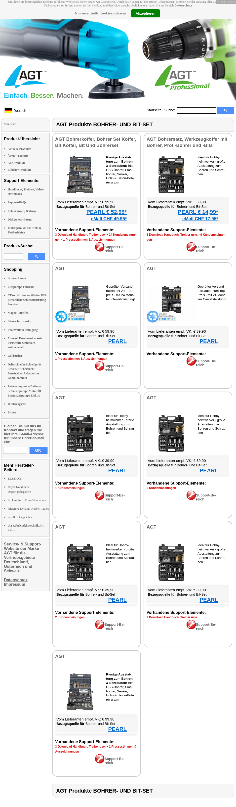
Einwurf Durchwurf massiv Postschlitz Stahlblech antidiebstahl (25, 343)
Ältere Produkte (18, 156)
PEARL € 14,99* (198, 212)
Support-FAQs (17, 202)
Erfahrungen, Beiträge (22, 211)
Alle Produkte (16, 163)
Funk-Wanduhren (27, 500)
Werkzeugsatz (17, 404)
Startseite (154, 110)
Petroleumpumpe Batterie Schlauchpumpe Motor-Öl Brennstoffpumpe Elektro (24, 391)
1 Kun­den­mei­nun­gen (70, 488)
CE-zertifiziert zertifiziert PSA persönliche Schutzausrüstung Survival (27, 300)
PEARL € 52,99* (106, 212)
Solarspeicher (20, 517)
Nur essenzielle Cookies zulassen (100, 13)
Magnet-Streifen (18, 312)
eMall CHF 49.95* (109, 218)
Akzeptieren (145, 13)
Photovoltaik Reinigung (23, 330)
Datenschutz (183, 5)
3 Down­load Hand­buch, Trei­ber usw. (80, 234)
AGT (60, 268)
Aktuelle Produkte (19, 149)
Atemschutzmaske (19, 321)
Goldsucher (15, 356)
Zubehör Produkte (19, 170)
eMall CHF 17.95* (200, 218)
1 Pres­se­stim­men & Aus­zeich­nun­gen (89, 239)
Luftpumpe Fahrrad (21, 287)
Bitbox (12, 412)
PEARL (117, 341)
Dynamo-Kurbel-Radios (28, 508)
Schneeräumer (17, 278)
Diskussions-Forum (20, 219)
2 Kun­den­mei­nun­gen (161, 488)
